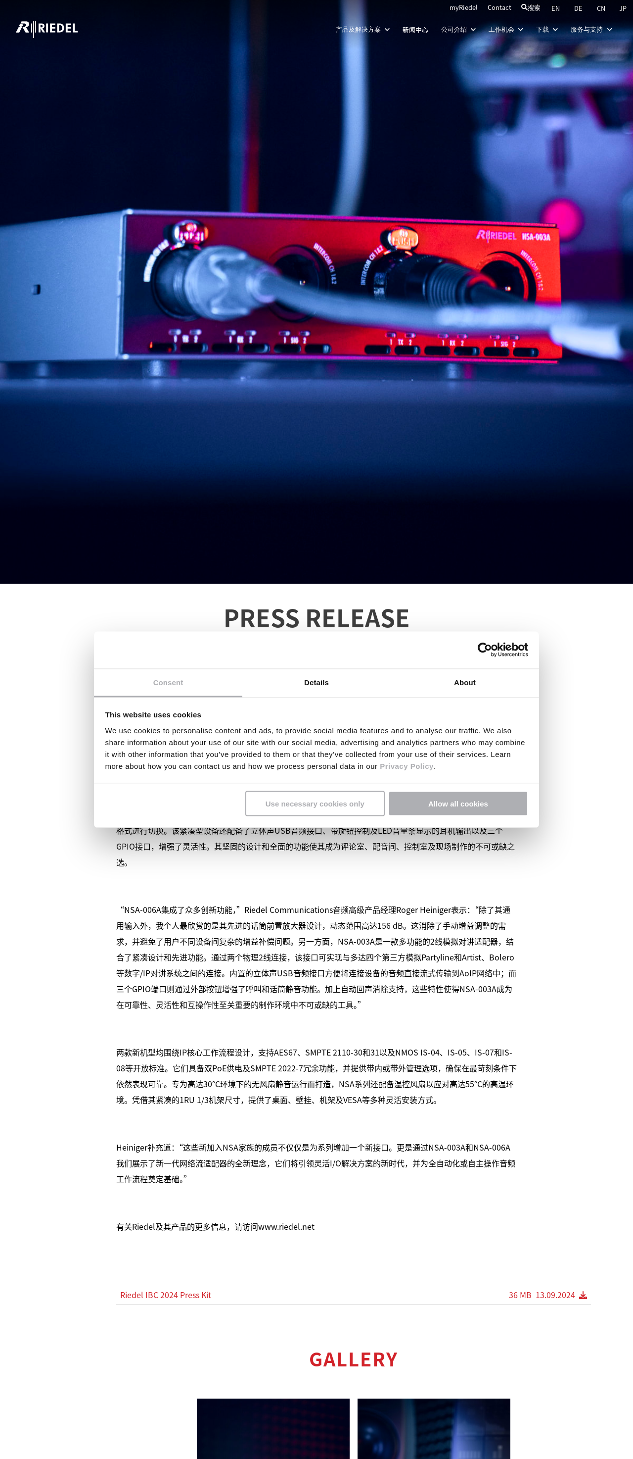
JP (623, 8)
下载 (546, 29)
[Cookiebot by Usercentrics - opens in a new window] (485, 650)
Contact (499, 7)
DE (579, 8)
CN (602, 8)
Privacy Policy (405, 765)
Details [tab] (316, 682)
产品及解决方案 (361, 29)
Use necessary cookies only (315, 804)
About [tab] (465, 682)
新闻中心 (414, 29)
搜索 (531, 7)
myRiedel (464, 7)
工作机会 (504, 29)
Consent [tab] (168, 682)
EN (556, 8)
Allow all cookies (458, 804)
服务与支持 (590, 29)
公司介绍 (457, 29)
